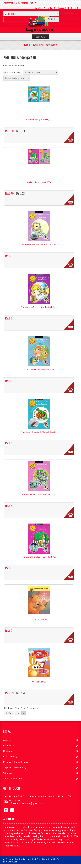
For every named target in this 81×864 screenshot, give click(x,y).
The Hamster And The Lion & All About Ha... (38, 244)
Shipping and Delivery (14, 767)
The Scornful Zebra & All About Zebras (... (39, 494)
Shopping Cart (63, 7)
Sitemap (7, 773)
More (67, 135)
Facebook (12, 810)
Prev (9, 713)
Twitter (6, 810)
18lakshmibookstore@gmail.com (26, 803)
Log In (49, 7)
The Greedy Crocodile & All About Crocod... (38, 432)
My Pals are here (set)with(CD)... (38, 182)
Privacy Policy (10, 756)
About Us (8, 740)
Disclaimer (8, 751)
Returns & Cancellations (15, 762)
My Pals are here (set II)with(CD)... (39, 120)
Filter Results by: (11, 72)
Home (26, 44)
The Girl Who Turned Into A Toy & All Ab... (38, 307)
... (18, 713)
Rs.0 (76, 7)
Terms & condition (12, 778)
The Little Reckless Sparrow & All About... (39, 369)
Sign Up (38, 7)
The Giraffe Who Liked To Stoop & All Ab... (38, 557)
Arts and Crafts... (39, 682)
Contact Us (8, 745)
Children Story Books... (39, 619)
